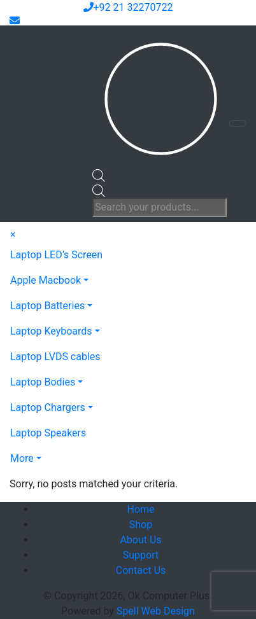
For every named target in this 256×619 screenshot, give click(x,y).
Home (140, 509)
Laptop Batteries (47, 306)
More (22, 458)
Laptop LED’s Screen (56, 255)
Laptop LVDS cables (55, 357)
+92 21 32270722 (128, 7)
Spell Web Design (156, 611)
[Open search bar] (98, 175)
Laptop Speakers (48, 433)
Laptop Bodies (42, 382)
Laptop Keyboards (51, 331)
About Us (140, 540)
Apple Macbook (45, 280)
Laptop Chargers (47, 407)
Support (141, 555)
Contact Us (141, 570)
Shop (140, 524)
